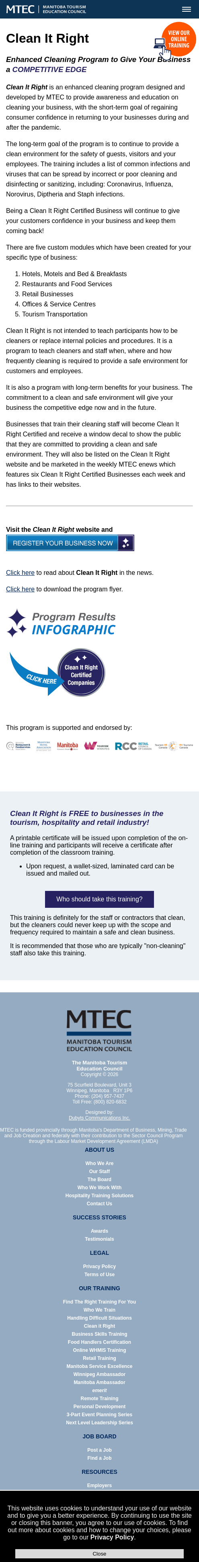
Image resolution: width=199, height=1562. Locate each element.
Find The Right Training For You (99, 1302)
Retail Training (99, 1358)
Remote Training (99, 1398)
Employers (99, 1485)
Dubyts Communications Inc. (99, 1118)
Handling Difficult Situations (99, 1318)
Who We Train (99, 1310)
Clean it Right (99, 1326)
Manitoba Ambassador (99, 1382)
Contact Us (99, 1204)
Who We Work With (99, 1187)
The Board (99, 1179)
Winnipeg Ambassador (99, 1374)
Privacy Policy (112, 1537)
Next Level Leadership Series (99, 1423)
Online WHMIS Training (99, 1350)
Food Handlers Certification (99, 1342)
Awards (99, 1231)
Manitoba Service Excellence (99, 1366)
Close (99, 1554)
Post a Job (99, 1450)
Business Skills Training (99, 1334)
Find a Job (100, 1458)
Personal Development (99, 1406)
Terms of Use (99, 1274)
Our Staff (99, 1171)
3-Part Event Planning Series (99, 1414)
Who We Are (99, 1163)
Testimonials (99, 1239)
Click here (20, 572)
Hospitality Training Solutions (99, 1195)
